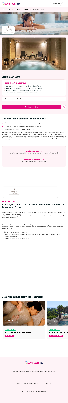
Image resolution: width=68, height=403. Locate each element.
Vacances (17, 9)
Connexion (56, 3)
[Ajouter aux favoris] (64, 107)
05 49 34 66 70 (46, 383)
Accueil (9, 9)
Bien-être (26, 9)
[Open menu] (64, 4)
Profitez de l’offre (31, 107)
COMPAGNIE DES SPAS (38, 9)
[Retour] (3, 9)
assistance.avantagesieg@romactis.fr (28, 383)
